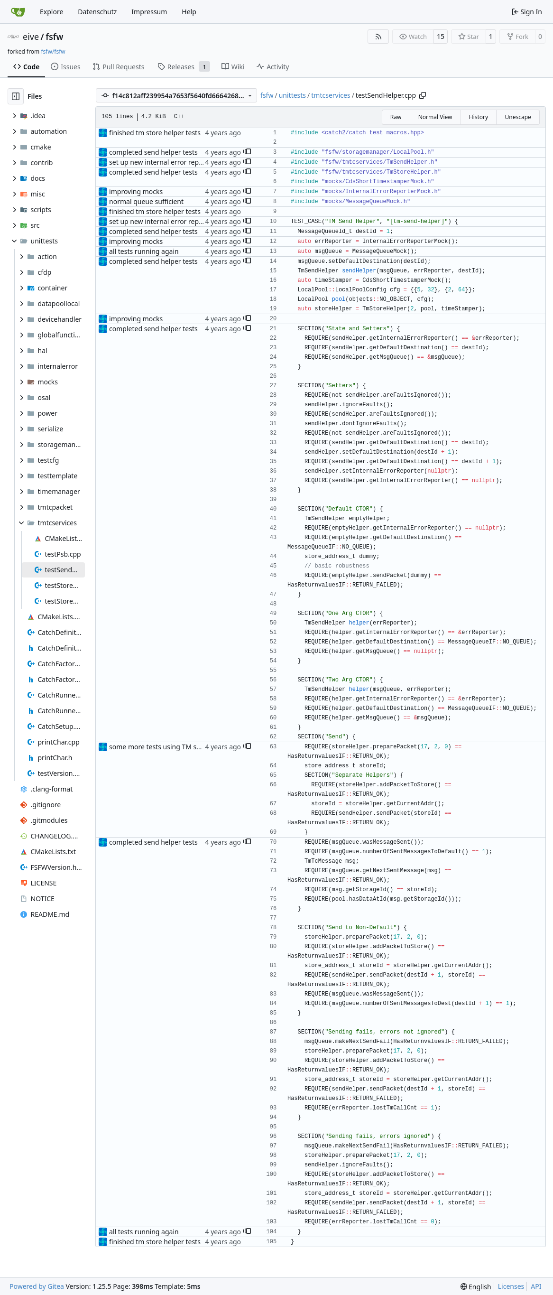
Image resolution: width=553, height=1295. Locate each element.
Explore (51, 11)
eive (31, 36)
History (478, 117)
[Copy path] (422, 95)
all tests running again (144, 251)
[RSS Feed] (378, 36)
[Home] (18, 11)
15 (440, 36)
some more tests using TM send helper (169, 746)
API (536, 1286)
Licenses (511, 1286)
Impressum (149, 11)
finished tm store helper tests (155, 132)
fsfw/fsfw (53, 51)
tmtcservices (330, 95)
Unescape (518, 117)
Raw (396, 117)
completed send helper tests (153, 152)
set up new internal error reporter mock (171, 162)
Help (189, 11)
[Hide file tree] (16, 96)
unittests (292, 95)
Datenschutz (97, 11)
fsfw (54, 36)
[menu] (476, 1286)
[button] (247, 152)
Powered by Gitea (36, 1286)
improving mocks (136, 191)
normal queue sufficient (146, 201)
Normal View (435, 117)
